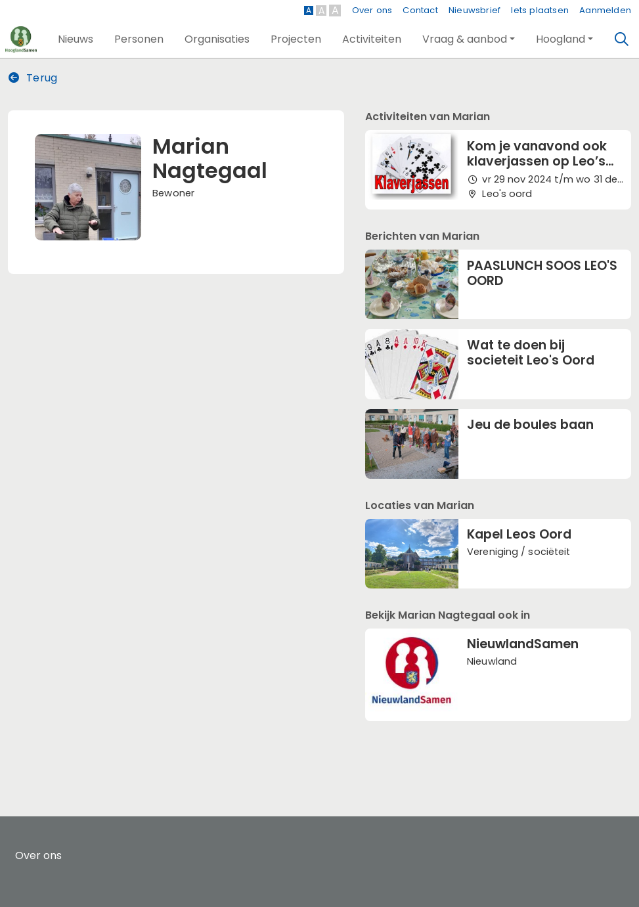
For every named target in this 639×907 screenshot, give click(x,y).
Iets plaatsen (540, 10)
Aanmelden (605, 10)
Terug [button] (33, 77)
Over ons (372, 10)
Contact (420, 10)
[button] (75, 39)
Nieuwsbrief (474, 10)
